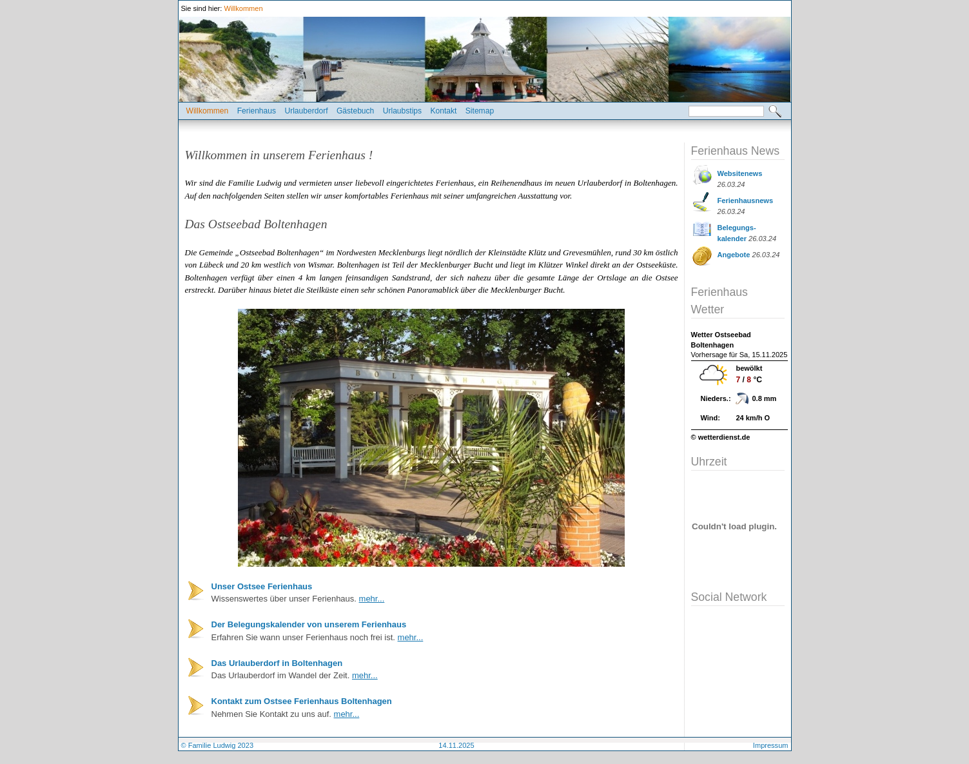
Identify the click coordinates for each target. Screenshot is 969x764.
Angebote (734, 255)
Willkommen (243, 8)
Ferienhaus (256, 110)
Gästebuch (355, 110)
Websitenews (740, 173)
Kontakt (443, 110)
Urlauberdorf (306, 110)
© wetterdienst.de (720, 437)
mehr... (372, 598)
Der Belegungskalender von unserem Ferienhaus (309, 624)
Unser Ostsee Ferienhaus (262, 586)
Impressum (770, 745)
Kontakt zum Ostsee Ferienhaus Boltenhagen (301, 701)
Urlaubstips (402, 110)
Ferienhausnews (746, 200)
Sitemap (479, 110)
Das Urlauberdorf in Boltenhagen (277, 663)
